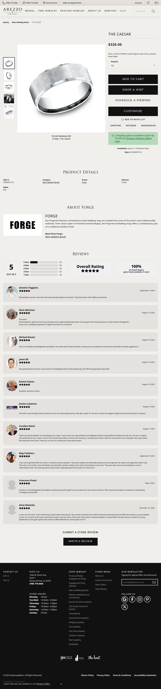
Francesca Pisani (27, 480)
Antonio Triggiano (28, 287)
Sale (123, 11)
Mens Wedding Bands (20, 22)
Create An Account (103, 580)
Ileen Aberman (27, 309)
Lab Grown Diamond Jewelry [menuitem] (78, 607)
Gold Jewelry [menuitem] (74, 613)
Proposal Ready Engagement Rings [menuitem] (77, 577)
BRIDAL (30, 11)
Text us (6, 580)
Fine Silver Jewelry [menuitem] (77, 631)
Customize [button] (133, 111)
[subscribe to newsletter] (154, 582)
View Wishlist (101, 589)
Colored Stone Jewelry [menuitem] (79, 618)
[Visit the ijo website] (66, 658)
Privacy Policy (103, 675)
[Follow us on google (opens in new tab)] (125, 599)
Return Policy (87, 675)
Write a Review (80, 541)
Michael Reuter (27, 337)
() (60, 262)
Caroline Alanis (27, 426)
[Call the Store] (36, 583)
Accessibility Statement (145, 675)
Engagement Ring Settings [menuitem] (77, 584)
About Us (94, 11)
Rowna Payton (26, 381)
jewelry (6, 22)
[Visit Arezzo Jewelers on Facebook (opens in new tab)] (132, 599)
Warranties (148, 126)
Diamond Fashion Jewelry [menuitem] (80, 602)
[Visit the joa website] (79, 658)
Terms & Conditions (122, 675)
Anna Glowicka (27, 505)
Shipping (115, 126)
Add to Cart (133, 79)
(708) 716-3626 (61, 139)
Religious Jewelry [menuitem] (76, 622)
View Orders (100, 584)
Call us (6, 576)
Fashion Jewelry (72, 11)
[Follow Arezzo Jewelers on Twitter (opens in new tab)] (125, 607)
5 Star (26, 262)
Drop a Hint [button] (133, 90)
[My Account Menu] (138, 2)
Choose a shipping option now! (133, 140)
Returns (131, 126)
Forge (84, 182)
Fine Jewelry (47, 11)
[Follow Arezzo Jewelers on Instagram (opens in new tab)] (140, 599)
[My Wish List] (148, 2)
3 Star (26, 268)
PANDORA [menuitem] (73, 644)
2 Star (26, 271)
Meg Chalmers (26, 453)
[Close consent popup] (61, 684)
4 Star (26, 265)
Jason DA (23, 359)
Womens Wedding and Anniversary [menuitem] (79, 596)
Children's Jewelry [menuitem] (77, 635)
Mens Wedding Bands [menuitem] (79, 590)
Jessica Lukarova (28, 403)
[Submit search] (154, 11)
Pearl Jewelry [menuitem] (74, 626)
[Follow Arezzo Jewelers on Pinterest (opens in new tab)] (147, 599)
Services (110, 11)
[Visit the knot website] (94, 658)
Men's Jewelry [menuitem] (75, 640)
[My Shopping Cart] (156, 2)
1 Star (26, 274)
